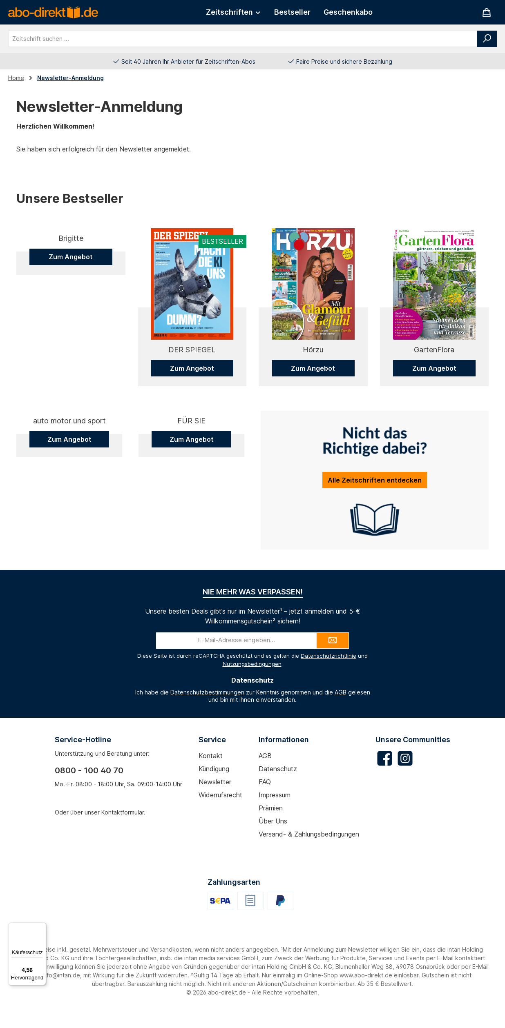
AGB (340, 706)
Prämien (271, 823)
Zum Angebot (71, 368)
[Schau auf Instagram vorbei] (405, 773)
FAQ (265, 797)
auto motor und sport (69, 528)
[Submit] (332, 656)
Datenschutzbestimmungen (207, 706)
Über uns (273, 836)
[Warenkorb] (486, 12)
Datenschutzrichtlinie (328, 671)
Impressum (274, 810)
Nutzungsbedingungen (252, 679)
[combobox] (243, 39)
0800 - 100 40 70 (89, 785)
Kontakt (211, 771)
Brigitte (70, 349)
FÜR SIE (191, 528)
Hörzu (313, 349)
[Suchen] (487, 39)
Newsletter (215, 797)
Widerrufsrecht (220, 810)
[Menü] (41, 927)
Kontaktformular (122, 827)
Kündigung (214, 784)
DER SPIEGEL (191, 349)
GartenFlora (434, 349)
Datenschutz (278, 784)
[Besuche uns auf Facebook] (384, 773)
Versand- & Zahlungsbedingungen (309, 849)
